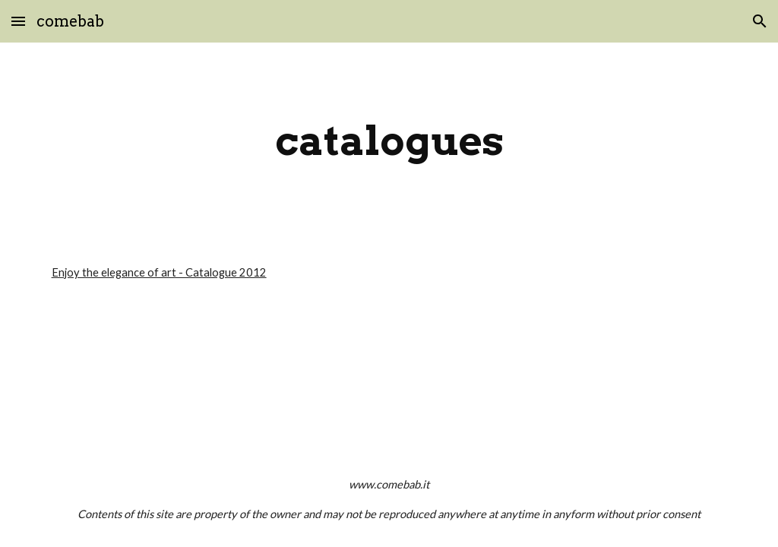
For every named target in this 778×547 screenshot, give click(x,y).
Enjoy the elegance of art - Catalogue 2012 (159, 272)
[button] (18, 21)
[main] (389, 141)
